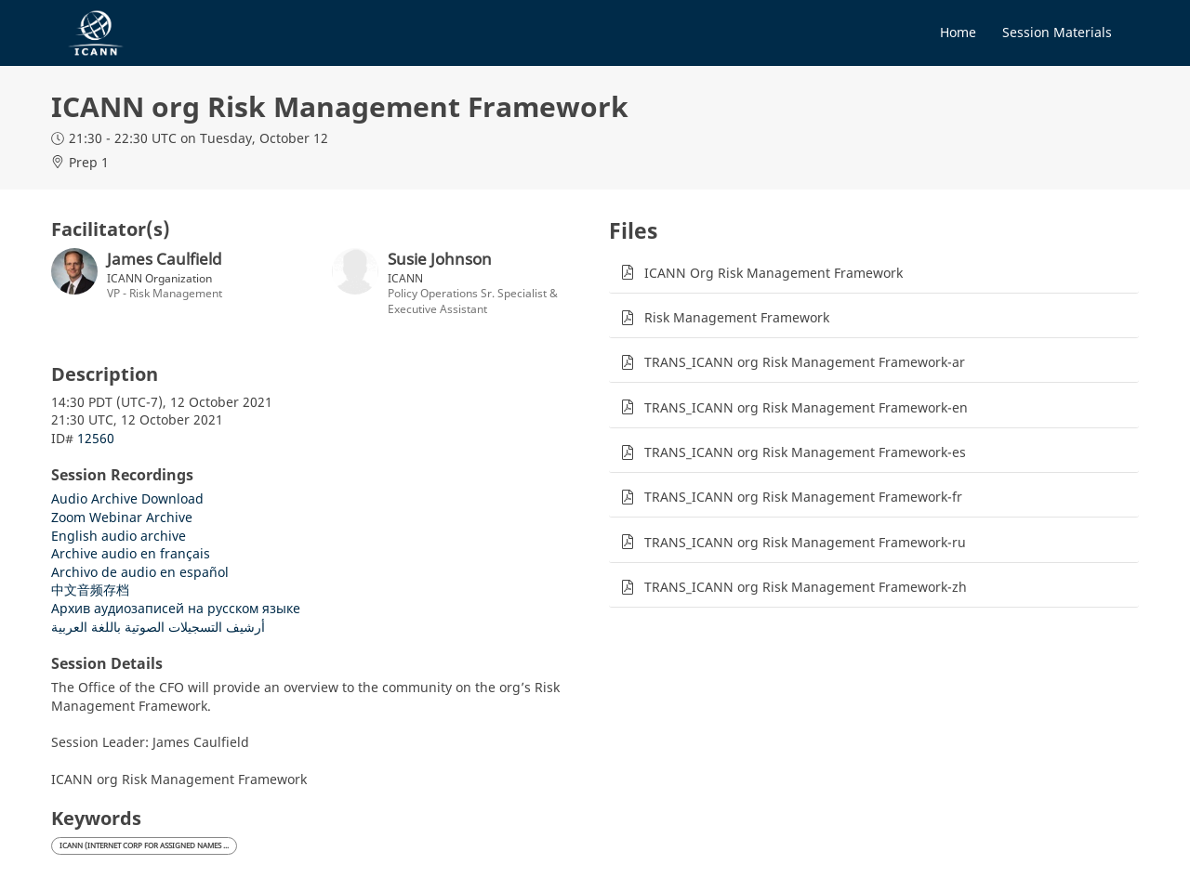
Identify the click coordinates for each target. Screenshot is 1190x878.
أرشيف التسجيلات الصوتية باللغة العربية (158, 627)
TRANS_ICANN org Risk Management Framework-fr (803, 496)
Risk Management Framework (736, 317)
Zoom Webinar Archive (121, 517)
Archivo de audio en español (140, 572)
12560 (95, 438)
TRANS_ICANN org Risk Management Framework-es (805, 452)
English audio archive (118, 535)
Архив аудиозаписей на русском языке (175, 608)
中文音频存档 (90, 589)
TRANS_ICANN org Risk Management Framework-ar (804, 362)
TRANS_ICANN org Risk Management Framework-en (806, 407)
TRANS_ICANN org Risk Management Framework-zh (805, 587)
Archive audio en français (130, 553)
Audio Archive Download (127, 498)
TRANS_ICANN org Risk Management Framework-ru (805, 542)
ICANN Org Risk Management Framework (773, 273)
